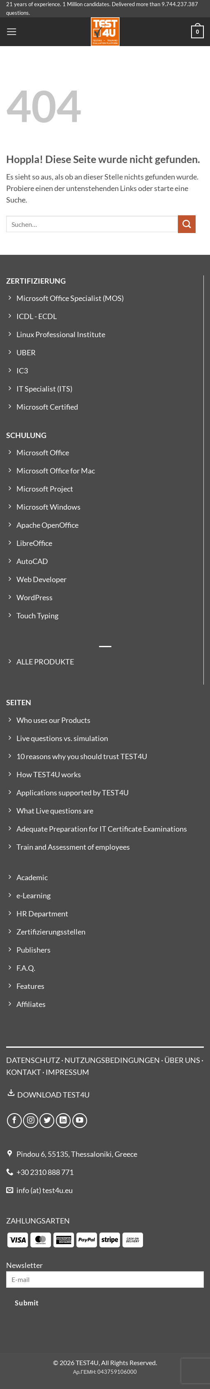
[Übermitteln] (187, 224)
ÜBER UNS (182, 1060)
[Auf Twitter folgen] (46, 1120)
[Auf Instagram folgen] (30, 1120)
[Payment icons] (75, 1239)
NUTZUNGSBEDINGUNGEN (112, 1060)
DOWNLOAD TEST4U (53, 1095)
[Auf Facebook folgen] (14, 1120)
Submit (27, 1302)
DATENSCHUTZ (33, 1060)
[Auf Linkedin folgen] (63, 1120)
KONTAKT (23, 1072)
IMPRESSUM (67, 1072)
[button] (11, 31)
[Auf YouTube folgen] (79, 1120)
